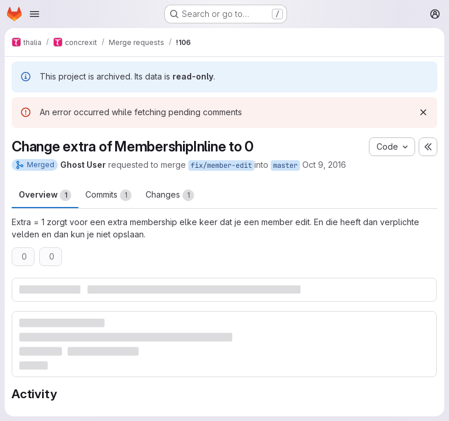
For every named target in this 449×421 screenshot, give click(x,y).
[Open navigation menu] (34, 14)
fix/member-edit (221, 165)
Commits (108, 195)
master (285, 165)
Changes (170, 195)
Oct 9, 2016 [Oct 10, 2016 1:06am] (324, 165)
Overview (45, 195)
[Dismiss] (423, 112)
